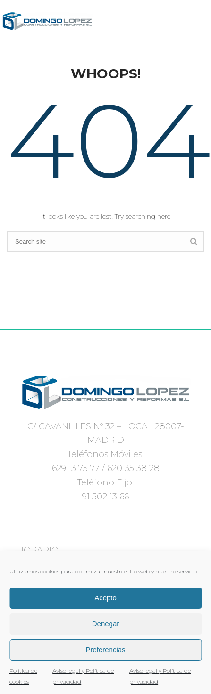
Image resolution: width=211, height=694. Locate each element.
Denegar (105, 624)
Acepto (105, 598)
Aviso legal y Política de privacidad (83, 676)
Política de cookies (23, 676)
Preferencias (105, 649)
